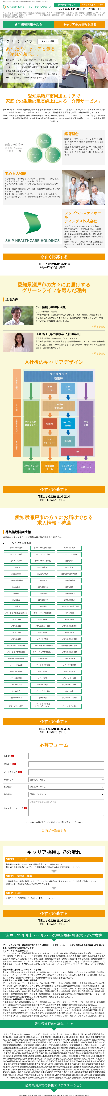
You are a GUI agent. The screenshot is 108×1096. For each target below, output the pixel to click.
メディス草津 (41, 616)
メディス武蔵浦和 (41, 644)
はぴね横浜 (67, 664)
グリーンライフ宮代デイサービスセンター (41, 672)
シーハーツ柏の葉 (66, 637)
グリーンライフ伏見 (41, 657)
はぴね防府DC (92, 575)
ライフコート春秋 (92, 548)
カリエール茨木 (66, 555)
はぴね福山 (16, 575)
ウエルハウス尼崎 (15, 548)
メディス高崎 (92, 603)
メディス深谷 (15, 603)
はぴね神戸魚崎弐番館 (67, 569)
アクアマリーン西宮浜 (41, 555)
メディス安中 (15, 616)
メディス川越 (67, 644)
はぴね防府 (67, 575)
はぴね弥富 (41, 562)
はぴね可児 (16, 562)
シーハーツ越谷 (15, 657)
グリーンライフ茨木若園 (92, 596)
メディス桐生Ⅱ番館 (15, 623)
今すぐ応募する (54, 257)
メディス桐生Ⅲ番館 (67, 630)
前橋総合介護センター (92, 623)
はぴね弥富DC (67, 562)
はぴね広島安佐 (41, 575)
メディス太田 (15, 609)
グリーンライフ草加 (92, 657)
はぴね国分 (16, 596)
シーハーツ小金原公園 (92, 630)
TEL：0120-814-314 (81, 8)
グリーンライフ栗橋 (92, 664)
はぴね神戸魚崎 (41, 569)
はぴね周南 (16, 582)
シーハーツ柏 (15, 637)
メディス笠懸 (41, 603)
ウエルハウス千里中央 (92, 555)
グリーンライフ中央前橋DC (67, 623)
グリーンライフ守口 (15, 555)
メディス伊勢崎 (92, 616)
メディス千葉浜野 (15, 644)
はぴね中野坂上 (41, 664)
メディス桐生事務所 (67, 609)
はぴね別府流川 (92, 582)
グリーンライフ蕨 (66, 651)
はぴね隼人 (92, 589)
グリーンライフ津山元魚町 (41, 596)
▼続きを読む (98, 326)
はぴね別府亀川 (66, 589)
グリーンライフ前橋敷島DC (41, 630)
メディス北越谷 (92, 644)
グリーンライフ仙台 (67, 673)
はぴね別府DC (41, 589)
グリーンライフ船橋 (92, 637)
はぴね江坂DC (15, 569)
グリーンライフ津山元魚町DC (67, 596)
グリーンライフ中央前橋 (41, 623)
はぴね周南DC (41, 582)
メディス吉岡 (92, 609)
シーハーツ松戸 (41, 637)
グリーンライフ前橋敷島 (15, 630)
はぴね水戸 (67, 657)
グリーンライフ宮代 (15, 673)
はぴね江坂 (92, 562)
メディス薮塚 (67, 603)
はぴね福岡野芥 (66, 582)
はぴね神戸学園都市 (92, 569)
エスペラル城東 (66, 548)
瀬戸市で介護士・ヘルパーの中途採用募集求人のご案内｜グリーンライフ (26, 1)
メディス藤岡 (67, 616)
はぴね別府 (16, 589)
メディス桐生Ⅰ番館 (41, 609)
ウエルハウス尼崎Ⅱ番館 (41, 548)
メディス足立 (41, 651)
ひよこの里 (16, 664)
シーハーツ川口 (92, 651)
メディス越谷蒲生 (15, 651)
